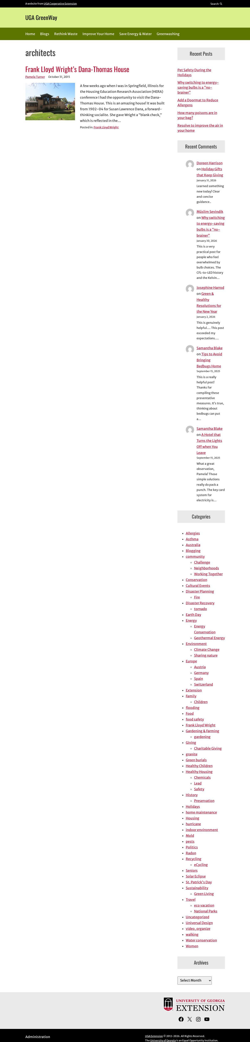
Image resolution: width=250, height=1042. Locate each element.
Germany (201, 673)
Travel (191, 899)
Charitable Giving (208, 748)
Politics (192, 847)
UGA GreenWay (41, 17)
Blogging (193, 551)
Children (201, 702)
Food (190, 713)
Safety (199, 789)
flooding (193, 708)
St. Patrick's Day (199, 882)
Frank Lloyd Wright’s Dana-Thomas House (77, 69)
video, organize (198, 929)
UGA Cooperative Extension (60, 3)
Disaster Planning (200, 591)
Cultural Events (198, 586)
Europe (191, 661)
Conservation (196, 580)
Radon (191, 853)
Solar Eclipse (196, 876)
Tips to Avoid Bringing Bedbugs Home (209, 360)
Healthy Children (199, 766)
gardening (202, 737)
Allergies (193, 533)
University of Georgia (163, 1040)
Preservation (204, 801)
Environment (196, 644)
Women (192, 946)
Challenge (202, 562)
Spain (198, 679)
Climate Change (206, 649)
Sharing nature (206, 655)
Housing (192, 818)
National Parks (205, 911)
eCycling (201, 865)
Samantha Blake (210, 348)
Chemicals (202, 777)
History (192, 795)
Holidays (193, 806)
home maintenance (201, 812)
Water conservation (201, 940)
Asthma (192, 539)
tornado (200, 609)
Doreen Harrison (210, 163)
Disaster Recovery (200, 603)
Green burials (196, 760)
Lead (198, 783)
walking (192, 934)
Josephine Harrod (210, 288)
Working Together (208, 574)
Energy (191, 620)
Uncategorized (197, 917)
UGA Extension (154, 1036)
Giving (191, 742)
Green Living (204, 894)
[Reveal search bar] (216, 3)
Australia (193, 545)
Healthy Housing (199, 772)
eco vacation (204, 905)
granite (191, 754)
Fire (197, 597)
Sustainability (197, 888)
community (195, 556)
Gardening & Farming (202, 731)
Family (191, 696)
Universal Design (199, 923)
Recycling (193, 859)
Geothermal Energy (209, 638)
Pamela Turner (35, 77)
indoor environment (202, 830)
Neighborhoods (206, 568)
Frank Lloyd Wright (106, 127)
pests (190, 841)
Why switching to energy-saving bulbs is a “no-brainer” (198, 87)
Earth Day (193, 615)
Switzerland (203, 684)
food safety (195, 719)
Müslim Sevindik (210, 212)
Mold (190, 836)
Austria (200, 667)
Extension (194, 690)
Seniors (192, 870)
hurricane (193, 824)
